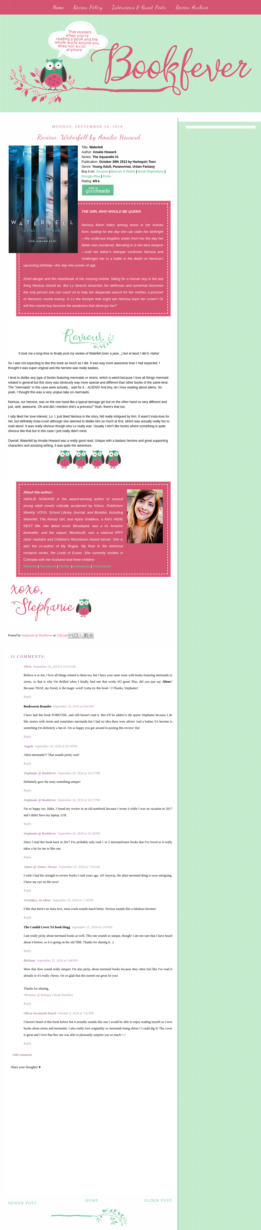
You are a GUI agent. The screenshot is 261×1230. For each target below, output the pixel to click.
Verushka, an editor (37, 900)
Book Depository (151, 171)
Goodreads (102, 566)
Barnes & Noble (123, 171)
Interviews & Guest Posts (139, 7)
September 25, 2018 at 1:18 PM (72, 900)
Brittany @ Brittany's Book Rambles (49, 995)
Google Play (91, 176)
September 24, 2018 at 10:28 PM (79, 833)
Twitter (64, 566)
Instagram (81, 566)
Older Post (158, 1201)
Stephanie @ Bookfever (40, 773)
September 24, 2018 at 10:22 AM (54, 666)
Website (30, 566)
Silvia (27, 666)
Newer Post (22, 1203)
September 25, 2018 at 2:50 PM (92, 927)
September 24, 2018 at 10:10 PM (56, 746)
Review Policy (88, 7)
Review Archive (192, 7)
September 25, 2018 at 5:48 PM (57, 960)
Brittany (29, 960)
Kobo (107, 176)
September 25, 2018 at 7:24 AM (79, 867)
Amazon (102, 171)
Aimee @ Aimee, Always (40, 867)
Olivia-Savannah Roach (40, 1013)
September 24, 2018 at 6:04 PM (73, 706)
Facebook (48, 566)
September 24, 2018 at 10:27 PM (79, 773)
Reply (27, 697)
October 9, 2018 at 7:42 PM (76, 1013)
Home (58, 7)
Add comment (22, 1055)
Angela (28, 746)
